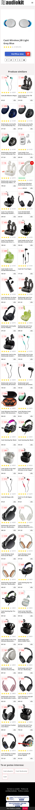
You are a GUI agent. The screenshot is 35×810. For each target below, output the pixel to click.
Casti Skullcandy (21, 771)
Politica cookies (23, 791)
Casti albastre (8, 771)
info (15, 100)
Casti (5, 777)
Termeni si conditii (13, 789)
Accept (25, 808)
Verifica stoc (20, 54)
